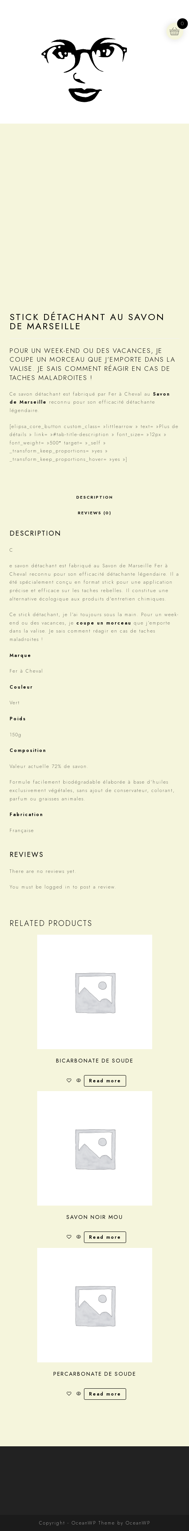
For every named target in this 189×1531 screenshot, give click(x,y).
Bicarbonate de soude (94, 1060)
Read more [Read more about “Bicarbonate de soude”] (105, 1080)
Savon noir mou (94, 1217)
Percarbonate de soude (94, 1374)
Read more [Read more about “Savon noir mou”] (105, 1237)
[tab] (95, 497)
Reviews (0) (95, 513)
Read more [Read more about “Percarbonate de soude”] (105, 1394)
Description (94, 497)
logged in (57, 887)
